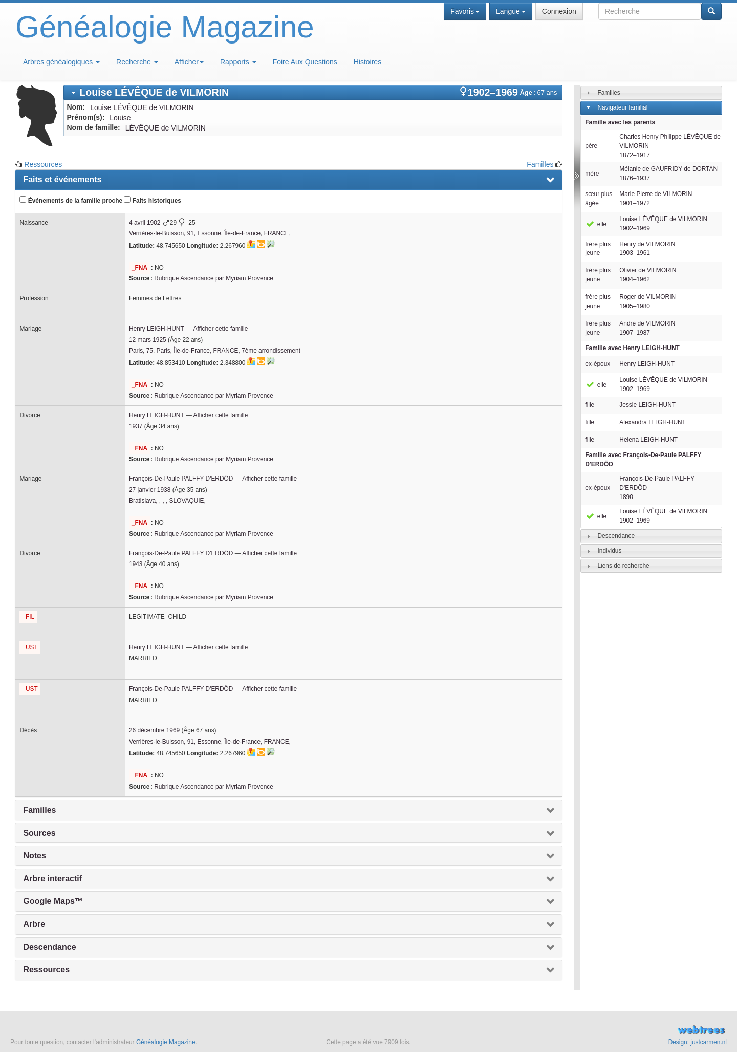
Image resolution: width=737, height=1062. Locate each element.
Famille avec (632, 348)
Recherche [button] (137, 62)
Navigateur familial (622, 107)
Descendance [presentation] (49, 947)
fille (589, 404)
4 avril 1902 (144, 222)
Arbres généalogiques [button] (61, 62)
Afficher (189, 62)
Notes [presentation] (34, 855)
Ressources (43, 164)
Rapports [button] (238, 62)
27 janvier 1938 (149, 489)
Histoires (367, 62)
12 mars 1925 (147, 339)
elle (595, 224)
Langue (511, 11)
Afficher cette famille (220, 328)
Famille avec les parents (620, 122)
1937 (135, 426)
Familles (540, 164)
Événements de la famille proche (70, 200)
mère (592, 173)
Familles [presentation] (39, 810)
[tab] (312, 92)
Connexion (559, 11)
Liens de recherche (623, 565)
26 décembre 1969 (154, 730)
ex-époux (597, 363)
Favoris (465, 11)
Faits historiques (152, 200)
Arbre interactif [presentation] (52, 878)
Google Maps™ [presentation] (52, 901)
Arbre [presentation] (34, 924)
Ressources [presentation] (46, 969)
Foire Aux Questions (305, 62)
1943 (135, 564)
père (591, 145)
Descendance (616, 535)
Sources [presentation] (39, 833)
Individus (609, 550)
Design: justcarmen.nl (697, 1042)
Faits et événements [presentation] (62, 179)
